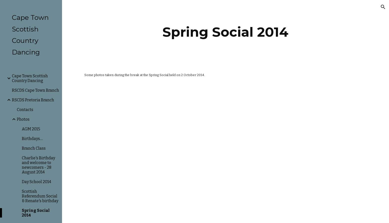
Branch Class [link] (34, 148)
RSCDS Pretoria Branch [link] (33, 100)
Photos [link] (23, 119)
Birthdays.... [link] (32, 138)
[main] (225, 32)
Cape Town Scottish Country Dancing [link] (30, 78)
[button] (383, 7)
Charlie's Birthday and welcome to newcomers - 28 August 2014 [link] (38, 165)
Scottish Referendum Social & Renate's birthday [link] (40, 196)
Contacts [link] (25, 109)
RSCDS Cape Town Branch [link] (35, 90)
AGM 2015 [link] (31, 129)
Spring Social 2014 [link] (36, 213)
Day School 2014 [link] (36, 181)
